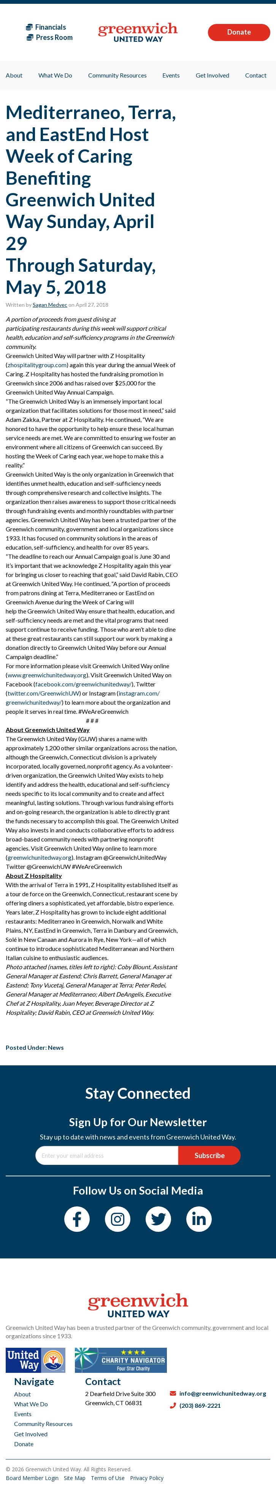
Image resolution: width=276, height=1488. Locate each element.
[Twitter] (158, 1219)
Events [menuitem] (171, 75)
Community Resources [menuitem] (117, 75)
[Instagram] (117, 1219)
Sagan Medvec (50, 304)
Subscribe (210, 1155)
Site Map (75, 1478)
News (56, 1047)
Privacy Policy (146, 1478)
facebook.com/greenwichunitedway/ (83, 684)
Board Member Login (33, 1478)
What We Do (31, 1403)
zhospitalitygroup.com (37, 364)
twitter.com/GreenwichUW (43, 693)
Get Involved (31, 1433)
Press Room (50, 37)
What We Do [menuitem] (55, 75)
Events (23, 1413)
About (22, 1394)
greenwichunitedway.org (39, 857)
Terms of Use (108, 1478)
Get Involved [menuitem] (212, 75)
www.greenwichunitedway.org (47, 674)
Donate (239, 32)
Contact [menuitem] (255, 75)
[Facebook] (77, 1219)
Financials (46, 27)
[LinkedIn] (199, 1219)
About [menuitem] (14, 75)
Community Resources (43, 1423)
